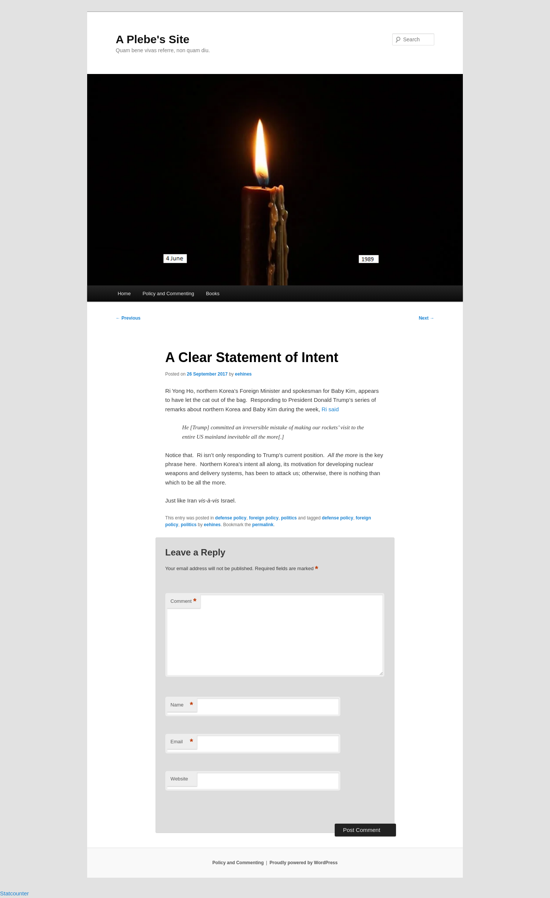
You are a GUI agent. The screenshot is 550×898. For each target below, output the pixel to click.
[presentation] (216, 807)
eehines (243, 374)
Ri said (330, 409)
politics (289, 518)
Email (182, 742)
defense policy (230, 518)
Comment (183, 601)
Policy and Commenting (168, 293)
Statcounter (14, 893)
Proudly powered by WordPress (304, 862)
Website (179, 779)
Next (426, 318)
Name (182, 705)
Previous (128, 318)
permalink (262, 524)
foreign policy (264, 518)
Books (212, 293)
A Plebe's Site (152, 39)
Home (124, 293)
